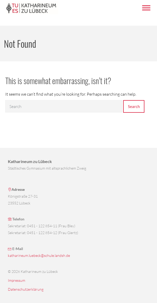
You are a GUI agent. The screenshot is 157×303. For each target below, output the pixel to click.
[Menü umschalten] (146, 7)
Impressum (16, 280)
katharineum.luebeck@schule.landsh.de (39, 255)
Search (134, 106)
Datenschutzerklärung (26, 289)
